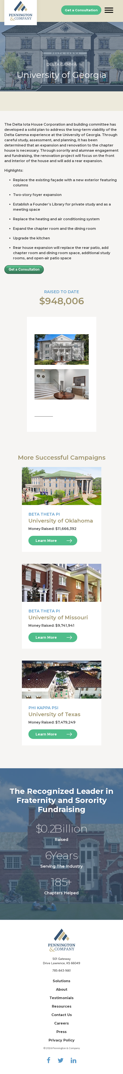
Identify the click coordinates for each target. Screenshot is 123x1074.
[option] (61, 56)
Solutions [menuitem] (61, 981)
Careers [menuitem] (61, 1023)
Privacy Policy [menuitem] (62, 1040)
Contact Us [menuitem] (61, 1015)
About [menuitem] (61, 989)
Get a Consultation (81, 10)
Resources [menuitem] (61, 1006)
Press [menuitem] (61, 1032)
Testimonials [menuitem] (61, 998)
